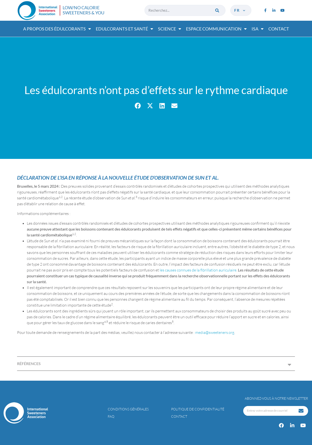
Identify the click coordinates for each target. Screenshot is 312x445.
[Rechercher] (217, 10)
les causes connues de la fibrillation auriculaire (198, 270)
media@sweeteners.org (214, 332)
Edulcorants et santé (124, 28)
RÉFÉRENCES (29, 363)
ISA (257, 28)
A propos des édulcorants (57, 28)
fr (240, 10)
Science (169, 28)
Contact (278, 28)
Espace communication (216, 28)
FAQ (111, 416)
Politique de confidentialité (197, 409)
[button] (137, 105)
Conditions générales (128, 409)
